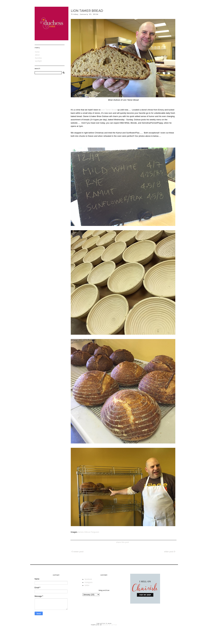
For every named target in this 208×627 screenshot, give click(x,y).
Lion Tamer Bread (109, 110)
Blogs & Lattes (110, 625)
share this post (122, 542)
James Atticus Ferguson (88, 532)
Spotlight (38, 61)
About (37, 55)
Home (37, 52)
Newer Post (78, 552)
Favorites (38, 58)
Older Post (169, 552)
